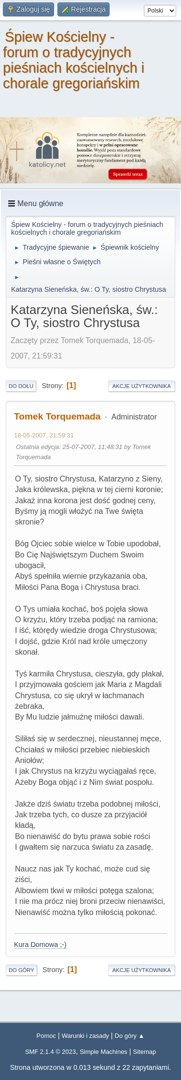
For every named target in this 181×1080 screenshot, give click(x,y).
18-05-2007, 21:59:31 (44, 435)
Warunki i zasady (85, 1035)
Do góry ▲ (130, 1035)
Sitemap (144, 1051)
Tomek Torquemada (57, 416)
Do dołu (21, 386)
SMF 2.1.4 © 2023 (50, 1051)
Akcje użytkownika (141, 386)
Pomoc (46, 1035)
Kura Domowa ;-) (40, 944)
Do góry (21, 970)
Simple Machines (103, 1051)
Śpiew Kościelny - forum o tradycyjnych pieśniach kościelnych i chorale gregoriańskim (73, 60)
